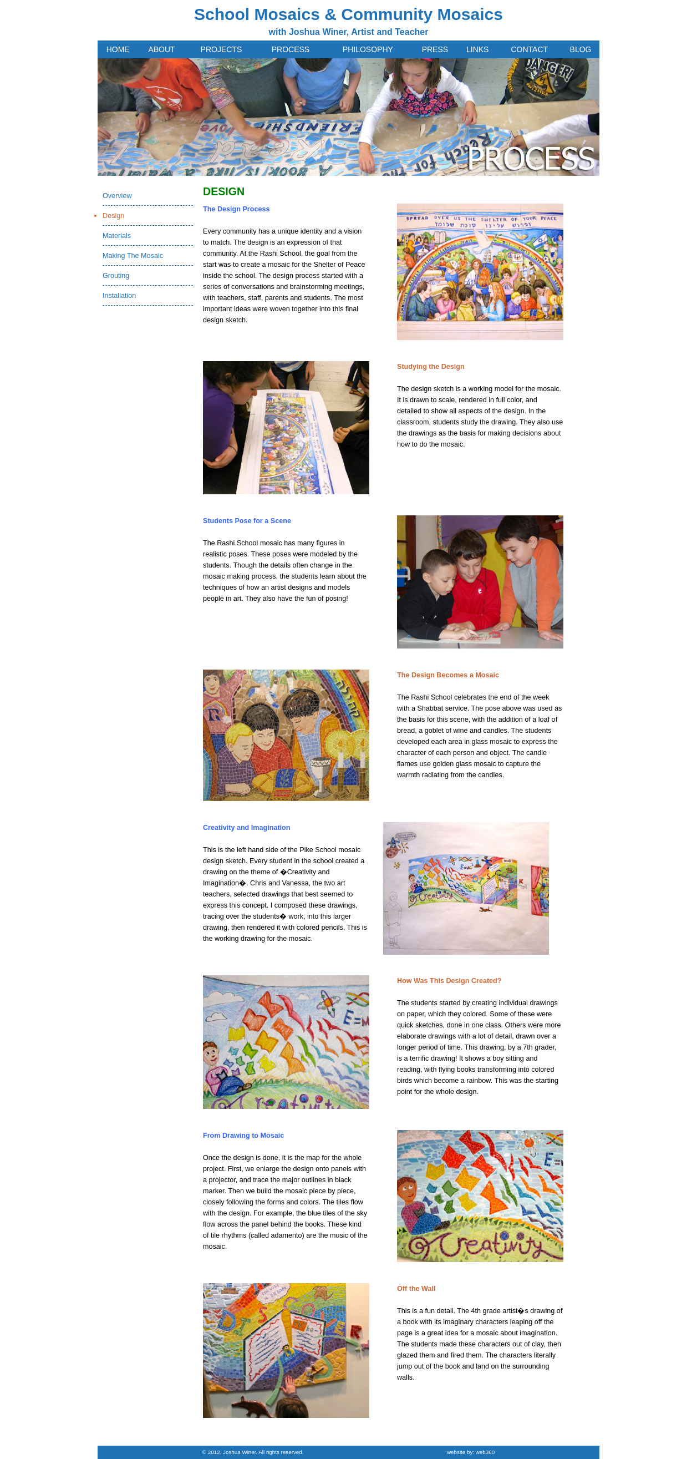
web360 (485, 1452)
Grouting (116, 276)
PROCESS (290, 49)
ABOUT (161, 49)
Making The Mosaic (133, 256)
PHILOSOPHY (368, 49)
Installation (119, 296)
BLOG (581, 49)
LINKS (477, 49)
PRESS (435, 49)
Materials (117, 236)
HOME (118, 49)
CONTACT (529, 49)
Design (113, 216)
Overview (117, 196)
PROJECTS (221, 49)
